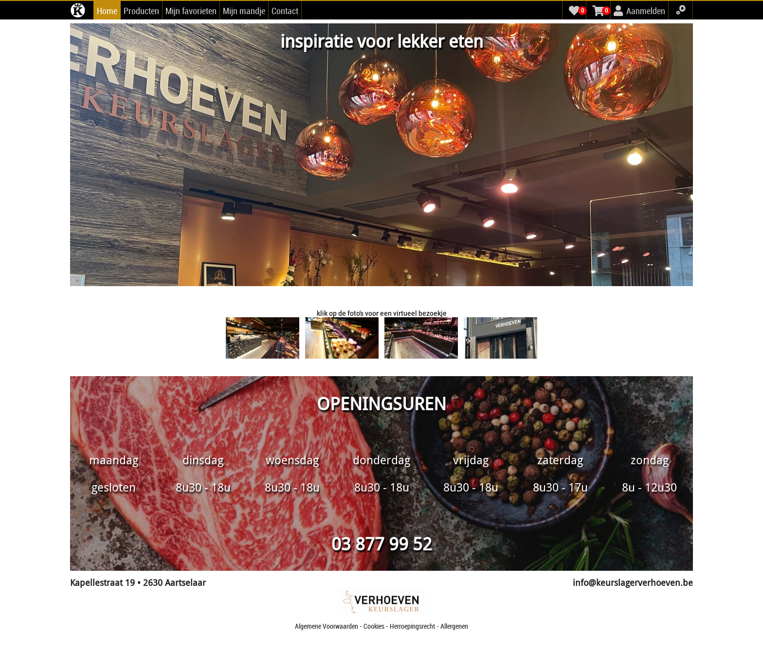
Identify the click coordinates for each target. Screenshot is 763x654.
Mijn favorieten (191, 11)
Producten (141, 11)
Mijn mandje (244, 11)
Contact (285, 11)
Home (107, 11)
